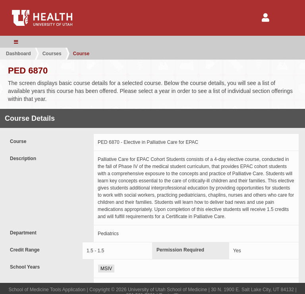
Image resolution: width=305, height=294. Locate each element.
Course (81, 53)
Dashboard (18, 53)
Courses (52, 53)
